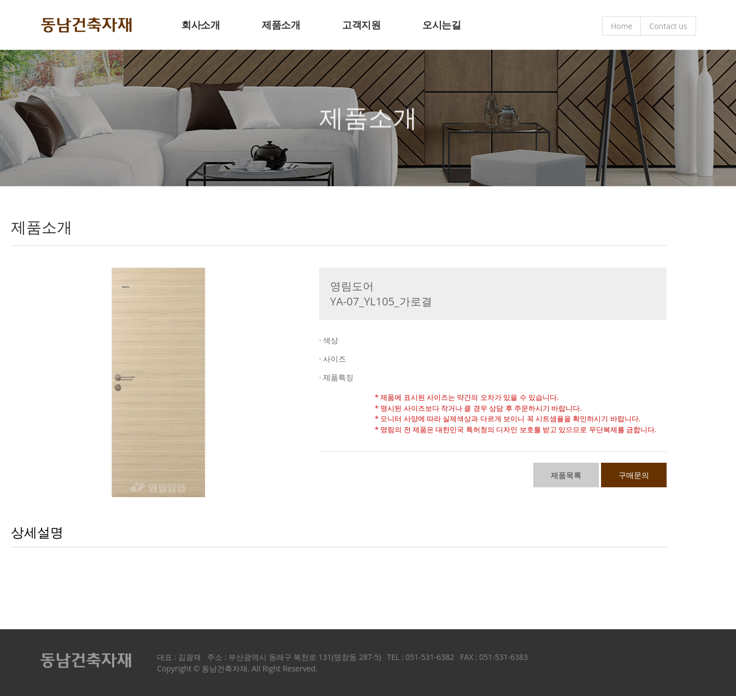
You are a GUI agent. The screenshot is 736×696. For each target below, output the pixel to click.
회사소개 (200, 24)
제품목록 (566, 475)
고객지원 (361, 24)
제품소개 (281, 24)
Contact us (668, 26)
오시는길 (441, 24)
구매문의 (634, 475)
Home (622, 26)
